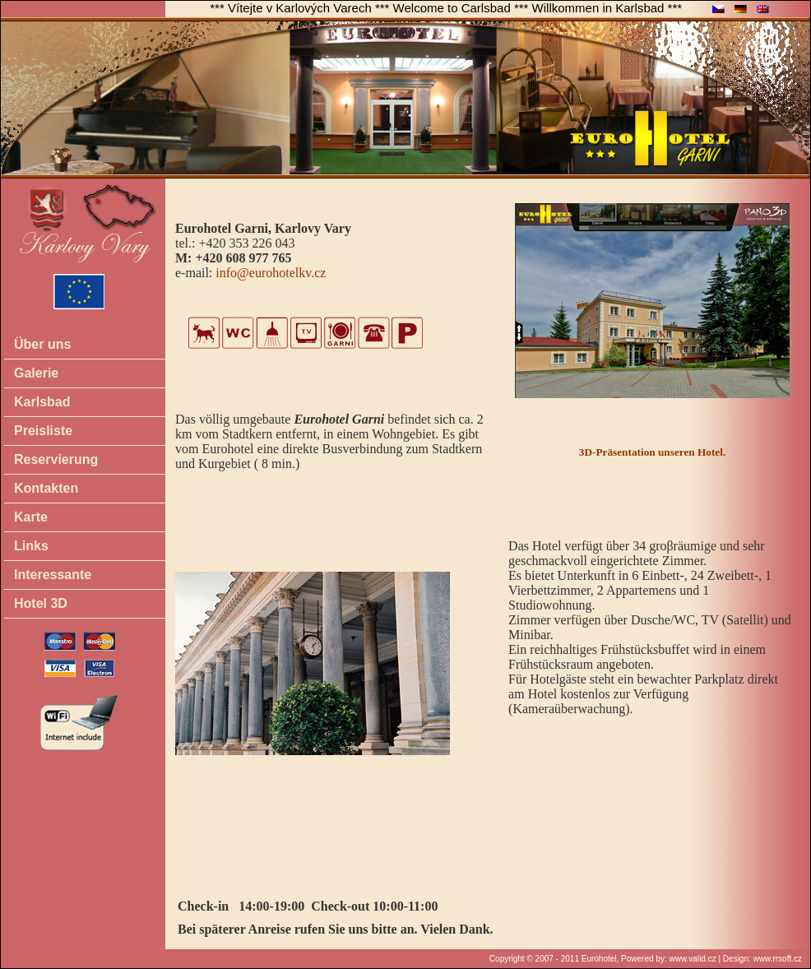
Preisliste (43, 431)
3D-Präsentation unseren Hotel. (652, 452)
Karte (31, 517)
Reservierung (56, 459)
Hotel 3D (40, 603)
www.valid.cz (692, 958)
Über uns (42, 344)
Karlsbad (42, 402)
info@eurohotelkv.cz (270, 273)
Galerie (36, 373)
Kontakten (46, 488)
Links (31, 546)
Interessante (52, 575)
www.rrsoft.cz (777, 958)
